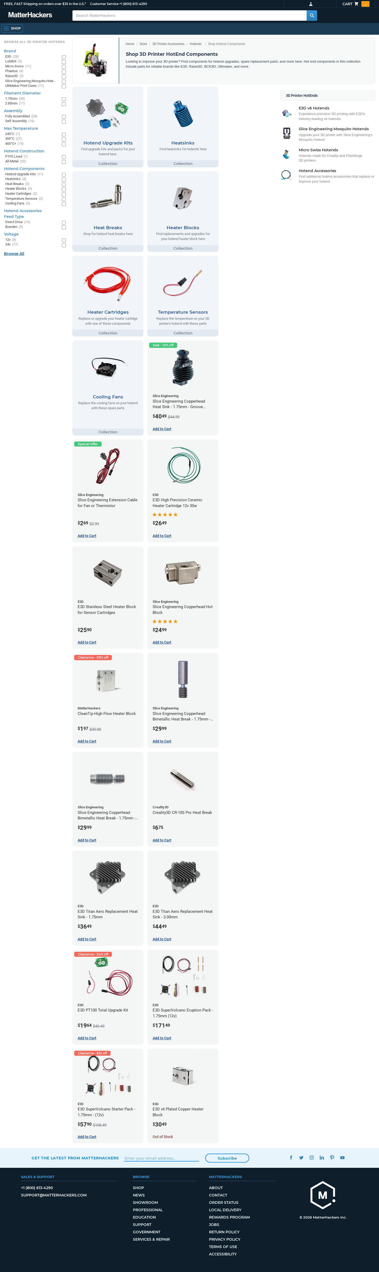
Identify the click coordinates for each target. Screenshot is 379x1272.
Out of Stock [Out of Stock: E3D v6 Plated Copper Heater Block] (163, 1137)
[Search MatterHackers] (312, 15)
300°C (13, 138)
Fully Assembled (21, 116)
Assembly (13, 110)
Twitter (301, 1157)
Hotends (196, 44)
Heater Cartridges (21, 193)
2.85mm (15, 103)
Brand (10, 51)
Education (144, 1217)
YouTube (342, 1157)
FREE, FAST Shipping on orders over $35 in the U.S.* (45, 4)
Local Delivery (225, 1210)
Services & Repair (151, 1239)
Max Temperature (21, 128)
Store (143, 44)
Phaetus (14, 71)
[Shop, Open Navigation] (12, 28)
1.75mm (15, 98)
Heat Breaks (17, 184)
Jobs (214, 1224)
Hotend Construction (24, 151)
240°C (12, 134)
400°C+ (14, 143)
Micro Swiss (18, 66)
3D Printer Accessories (168, 44)
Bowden (14, 226)
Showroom (145, 1202)
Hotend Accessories (23, 210)
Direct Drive (17, 222)
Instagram (311, 1157)
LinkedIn (321, 1157)
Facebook (291, 1157)
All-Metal (15, 161)
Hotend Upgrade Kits (24, 174)
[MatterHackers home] (30, 15)
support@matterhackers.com (54, 1195)
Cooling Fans (17, 203)
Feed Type (14, 216)
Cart (356, 4)
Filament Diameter (22, 93)
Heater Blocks (18, 188)
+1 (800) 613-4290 (133, 4)
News (139, 1195)
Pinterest (332, 1157)
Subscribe (227, 1158)
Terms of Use (223, 1246)
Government (146, 1232)
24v (11, 244)
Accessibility (223, 1254)
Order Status (223, 1202)
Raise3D (14, 76)
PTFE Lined (16, 156)
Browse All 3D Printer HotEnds (34, 42)
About (216, 1187)
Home (130, 44)
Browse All (14, 253)
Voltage (11, 234)
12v (10, 239)
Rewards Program (229, 1217)
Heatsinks (15, 179)
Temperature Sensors (24, 198)
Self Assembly (19, 121)
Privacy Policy (224, 1239)
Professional (148, 1210)
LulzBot (13, 61)
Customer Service (104, 4)
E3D (12, 56)
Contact (218, 1195)
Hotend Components (24, 168)
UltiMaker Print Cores (24, 85)
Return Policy (224, 1232)
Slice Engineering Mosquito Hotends (31, 81)
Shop (138, 1187)
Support (142, 1224)
